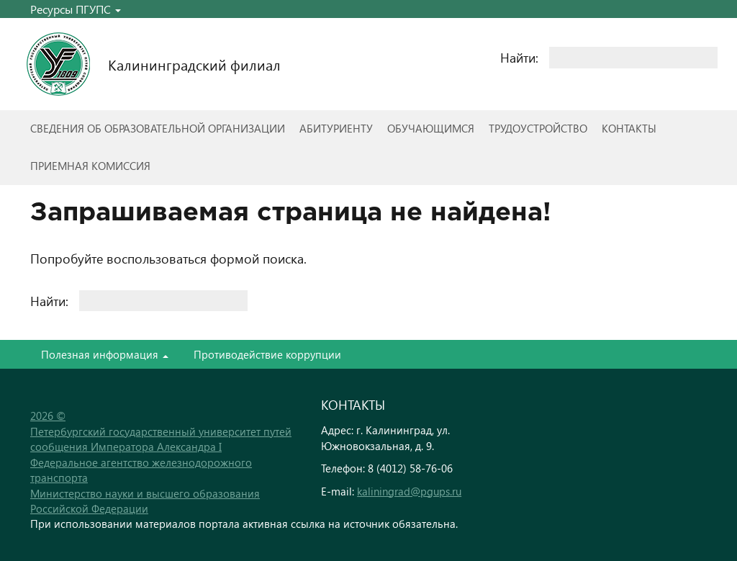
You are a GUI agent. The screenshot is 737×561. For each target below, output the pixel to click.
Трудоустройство (538, 128)
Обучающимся (430, 128)
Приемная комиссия (90, 165)
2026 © (47, 415)
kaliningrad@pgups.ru (409, 491)
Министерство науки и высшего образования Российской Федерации (145, 501)
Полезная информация (104, 354)
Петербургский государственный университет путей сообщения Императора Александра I (160, 439)
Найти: (519, 57)
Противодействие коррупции (267, 354)
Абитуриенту (336, 128)
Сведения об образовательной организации (157, 128)
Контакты (629, 128)
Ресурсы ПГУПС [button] (75, 9)
